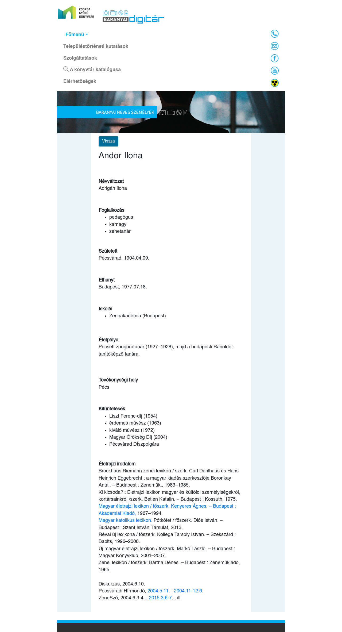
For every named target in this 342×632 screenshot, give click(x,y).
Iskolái (105, 309)
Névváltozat (111, 181)
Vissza (108, 141)
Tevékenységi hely (118, 380)
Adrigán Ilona (113, 188)
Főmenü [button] (74, 34)
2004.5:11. (158, 591)
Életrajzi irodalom (117, 464)
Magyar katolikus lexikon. (126, 520)
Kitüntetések (112, 409)
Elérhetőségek (79, 81)
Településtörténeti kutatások (95, 46)
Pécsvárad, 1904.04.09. (124, 258)
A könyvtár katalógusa (92, 69)
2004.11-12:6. (188, 591)
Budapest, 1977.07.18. (123, 287)
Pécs (104, 387)
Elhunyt (107, 280)
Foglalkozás (111, 210)
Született (108, 251)
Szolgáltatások (80, 58)
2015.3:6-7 (160, 598)
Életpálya (108, 340)
